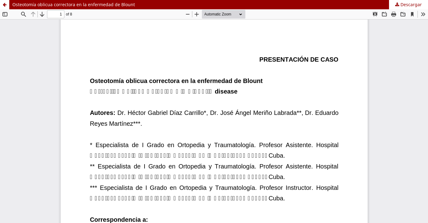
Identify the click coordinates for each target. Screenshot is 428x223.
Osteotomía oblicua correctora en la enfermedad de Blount (73, 4)
